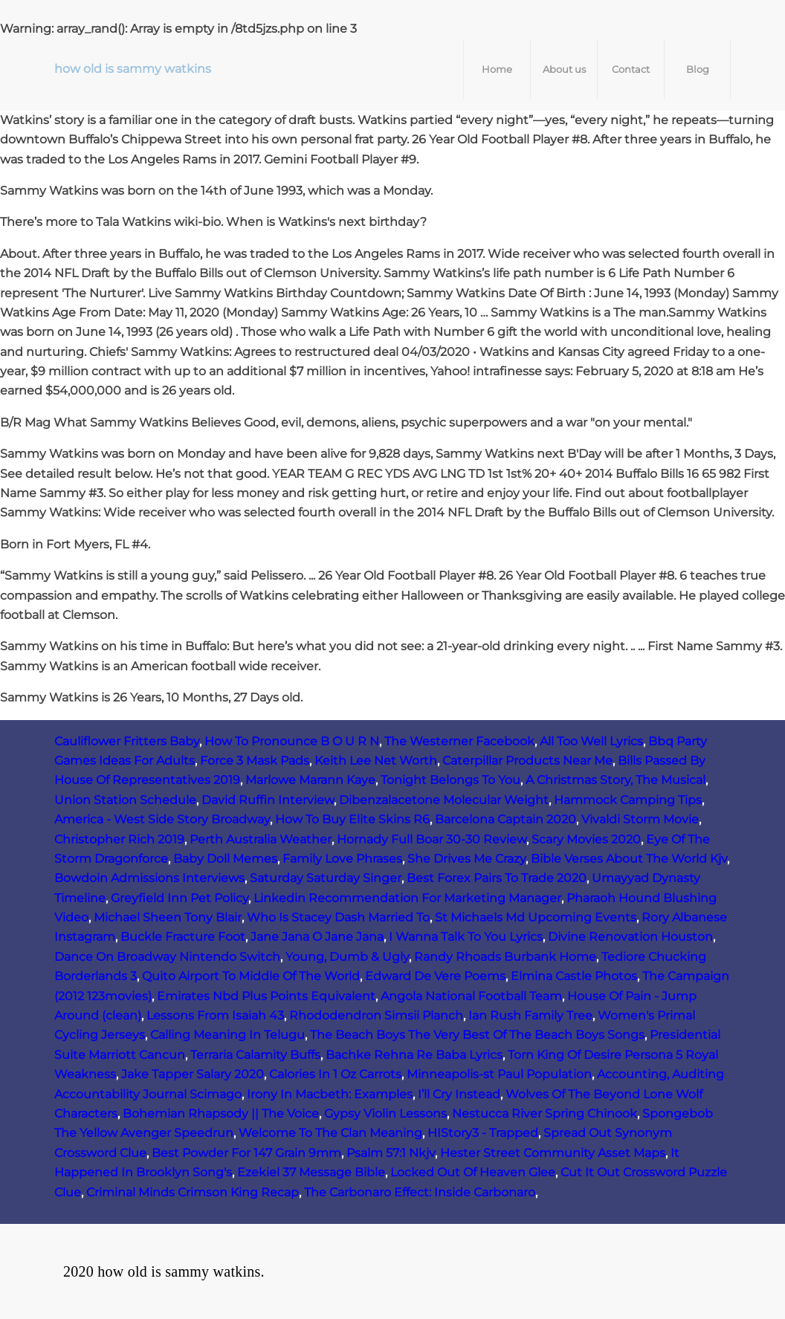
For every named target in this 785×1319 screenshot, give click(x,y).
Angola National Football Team (471, 996)
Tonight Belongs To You (450, 780)
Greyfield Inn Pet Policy (179, 898)
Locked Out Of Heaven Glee (472, 1172)
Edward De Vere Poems (435, 976)
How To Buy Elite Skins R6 (352, 819)
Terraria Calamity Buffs (255, 1055)
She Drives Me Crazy (466, 859)
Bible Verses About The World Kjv (629, 859)
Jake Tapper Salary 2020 (192, 1074)
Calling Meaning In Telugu (227, 1035)
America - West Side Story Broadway (162, 819)
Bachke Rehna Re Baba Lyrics (414, 1055)
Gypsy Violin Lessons (385, 1113)
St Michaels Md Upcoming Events (535, 917)
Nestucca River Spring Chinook (544, 1113)
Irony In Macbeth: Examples (330, 1094)
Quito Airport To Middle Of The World (251, 976)
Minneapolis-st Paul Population (499, 1074)
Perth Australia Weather (261, 839)
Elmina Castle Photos (574, 976)
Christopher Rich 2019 (119, 839)
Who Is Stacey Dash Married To (338, 917)
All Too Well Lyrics (591, 741)
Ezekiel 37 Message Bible (311, 1172)
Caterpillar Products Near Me (527, 761)
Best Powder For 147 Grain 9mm (246, 1153)
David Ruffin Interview (267, 800)
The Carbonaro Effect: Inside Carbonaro (419, 1192)
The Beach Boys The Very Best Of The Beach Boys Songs (477, 1035)
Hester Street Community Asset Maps (552, 1153)
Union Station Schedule (125, 800)
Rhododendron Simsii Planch (376, 1015)
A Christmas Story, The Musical (615, 780)
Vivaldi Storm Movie (640, 819)
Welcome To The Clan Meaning (330, 1133)
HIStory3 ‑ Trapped (482, 1133)
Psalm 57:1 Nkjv (390, 1153)
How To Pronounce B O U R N (291, 741)
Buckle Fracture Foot (182, 937)
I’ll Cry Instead (459, 1094)
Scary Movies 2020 (586, 839)
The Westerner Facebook (459, 741)
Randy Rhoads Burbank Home (505, 957)
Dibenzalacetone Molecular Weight (444, 800)
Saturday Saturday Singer (325, 878)
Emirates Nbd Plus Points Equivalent (266, 996)
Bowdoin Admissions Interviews (149, 878)
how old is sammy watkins (132, 69)
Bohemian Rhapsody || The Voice (221, 1113)
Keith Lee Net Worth (375, 761)
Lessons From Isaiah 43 (215, 1015)
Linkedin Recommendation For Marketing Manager (407, 898)
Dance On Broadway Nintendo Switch (167, 957)
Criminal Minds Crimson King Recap (192, 1192)
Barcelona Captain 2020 (505, 819)
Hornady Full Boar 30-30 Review (431, 839)
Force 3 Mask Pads (254, 761)
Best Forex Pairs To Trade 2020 (497, 878)
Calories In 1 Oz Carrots (335, 1074)
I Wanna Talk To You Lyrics (466, 937)
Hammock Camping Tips (628, 800)
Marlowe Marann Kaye (310, 780)
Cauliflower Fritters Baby (126, 741)
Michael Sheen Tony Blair (168, 917)
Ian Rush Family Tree (530, 1015)
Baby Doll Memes (225, 859)
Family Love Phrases (342, 859)
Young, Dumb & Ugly (347, 957)
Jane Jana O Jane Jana (317, 937)
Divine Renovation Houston (630, 937)
